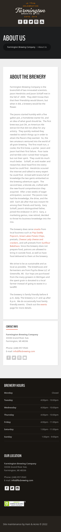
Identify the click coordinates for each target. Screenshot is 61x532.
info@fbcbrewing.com (24, 351)
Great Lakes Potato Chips (31, 236)
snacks (37, 229)
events (43, 304)
